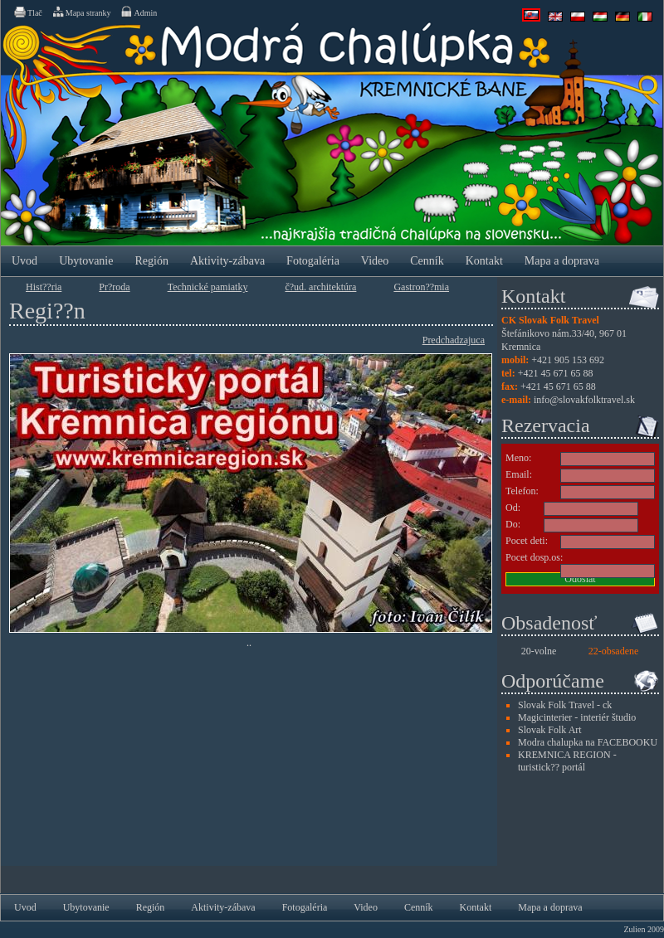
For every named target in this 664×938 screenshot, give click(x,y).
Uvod (24, 261)
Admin (138, 11)
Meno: (518, 458)
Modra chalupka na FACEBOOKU (587, 742)
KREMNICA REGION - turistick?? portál (567, 761)
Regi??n (47, 310)
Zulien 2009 (643, 929)
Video (374, 261)
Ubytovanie (86, 261)
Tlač (27, 11)
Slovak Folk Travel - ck (565, 705)
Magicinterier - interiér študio (577, 717)
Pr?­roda (114, 287)
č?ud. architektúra (320, 287)
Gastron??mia (421, 287)
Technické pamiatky (208, 287)
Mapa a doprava (562, 261)
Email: (518, 474)
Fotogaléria (312, 261)
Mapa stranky (81, 11)
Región (151, 261)
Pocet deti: (526, 541)
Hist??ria (43, 287)
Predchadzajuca (453, 340)
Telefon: (522, 491)
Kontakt (484, 261)
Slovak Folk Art (550, 730)
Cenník (426, 261)
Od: (512, 507)
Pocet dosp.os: (534, 557)
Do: (512, 524)
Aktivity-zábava (227, 261)
